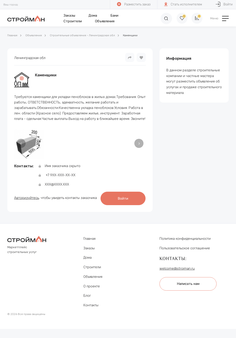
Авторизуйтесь (26, 194)
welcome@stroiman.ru (177, 273)
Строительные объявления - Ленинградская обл (82, 35)
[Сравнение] (196, 18)
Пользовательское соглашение (184, 252)
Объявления (104, 21)
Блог (87, 300)
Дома (92, 15)
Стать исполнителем (183, 4)
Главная (12, 35)
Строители (72, 21)
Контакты (90, 309)
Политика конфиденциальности (185, 243)
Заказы (69, 15)
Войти (41, 203)
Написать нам (189, 288)
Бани (114, 15)
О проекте (91, 290)
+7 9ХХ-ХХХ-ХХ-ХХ (60, 175)
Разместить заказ (133, 4)
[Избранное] (180, 18)
